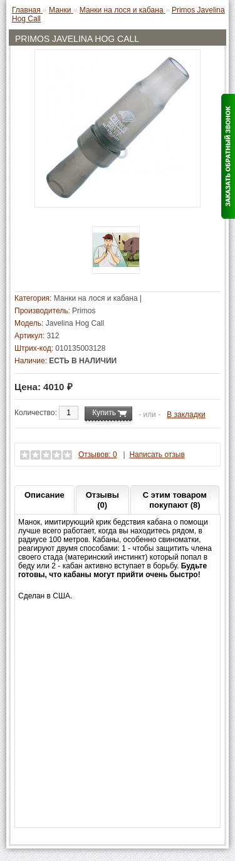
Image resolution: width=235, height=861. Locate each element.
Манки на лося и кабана (96, 298)
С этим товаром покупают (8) (175, 500)
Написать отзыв (156, 454)
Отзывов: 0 (97, 454)
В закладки (186, 414)
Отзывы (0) (102, 500)
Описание (44, 495)
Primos (83, 310)
